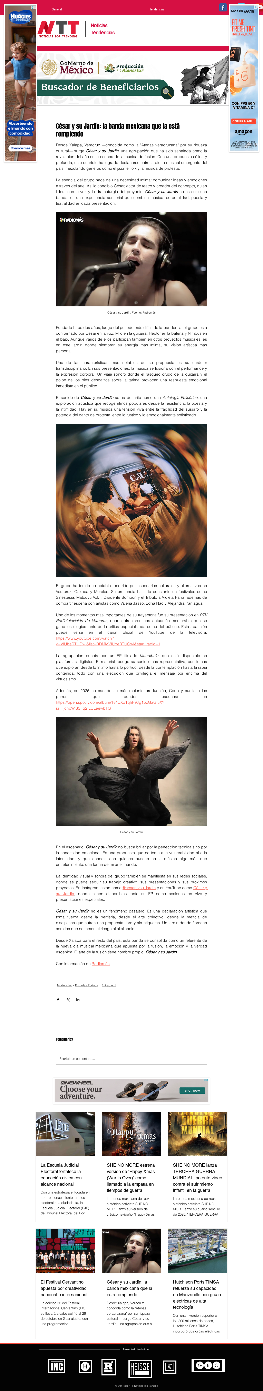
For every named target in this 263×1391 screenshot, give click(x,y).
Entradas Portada (86, 985)
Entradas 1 (109, 985)
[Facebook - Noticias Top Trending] (223, 7)
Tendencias (64, 985)
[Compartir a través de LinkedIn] (78, 999)
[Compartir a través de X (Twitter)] (68, 999)
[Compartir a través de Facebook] (58, 999)
